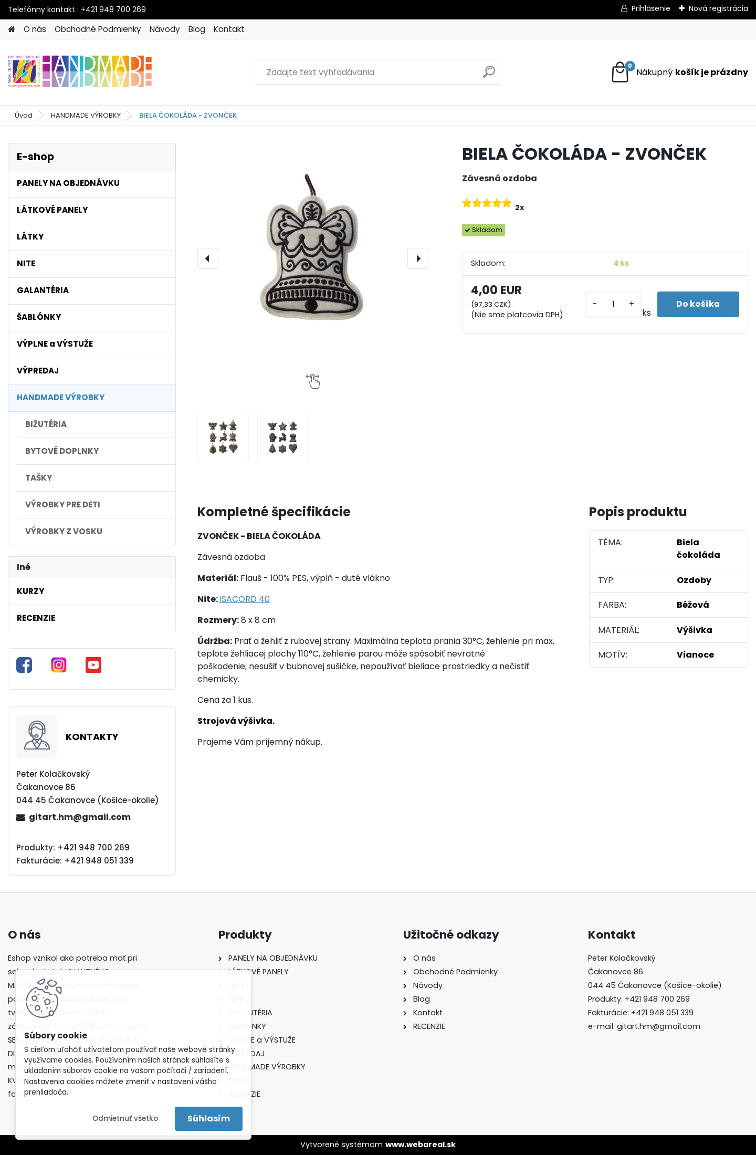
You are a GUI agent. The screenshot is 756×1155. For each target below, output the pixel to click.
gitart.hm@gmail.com (80, 817)
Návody (165, 29)
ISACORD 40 (244, 599)
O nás (35, 29)
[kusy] (611, 304)
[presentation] (207, 258)
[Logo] (80, 72)
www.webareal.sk (420, 1144)
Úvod (24, 115)
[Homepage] (11, 29)
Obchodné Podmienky (98, 29)
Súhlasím (208, 1118)
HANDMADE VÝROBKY (86, 115)
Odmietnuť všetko (125, 1118)
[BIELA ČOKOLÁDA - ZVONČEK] (312, 258)
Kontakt (229, 29)
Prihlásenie (651, 8)
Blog (196, 29)
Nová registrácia (718, 8)
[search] (489, 76)
